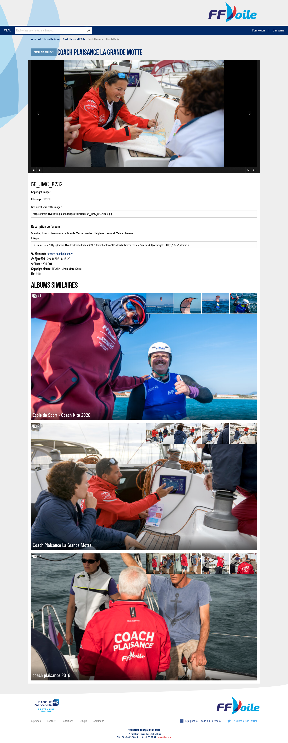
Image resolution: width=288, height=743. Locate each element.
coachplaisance (64, 254)
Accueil (36, 39)
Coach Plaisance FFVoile (74, 39)
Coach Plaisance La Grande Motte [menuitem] (103, 39)
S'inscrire (278, 30)
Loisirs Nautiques (52, 39)
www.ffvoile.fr (164, 737)
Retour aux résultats (43, 52)
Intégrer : (144, 242)
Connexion (258, 30)
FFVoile (232, 12)
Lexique (83, 721)
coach (51, 254)
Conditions (67, 721)
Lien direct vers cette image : (144, 211)
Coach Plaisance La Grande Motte (99, 53)
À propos (36, 721)
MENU (8, 30)
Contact (51, 721)
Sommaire (98, 721)
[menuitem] (36, 39)
